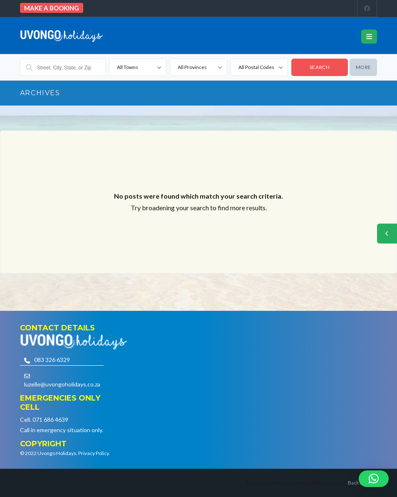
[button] (374, 478)
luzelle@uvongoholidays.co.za (62, 384)
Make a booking (51, 8)
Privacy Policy (93, 453)
